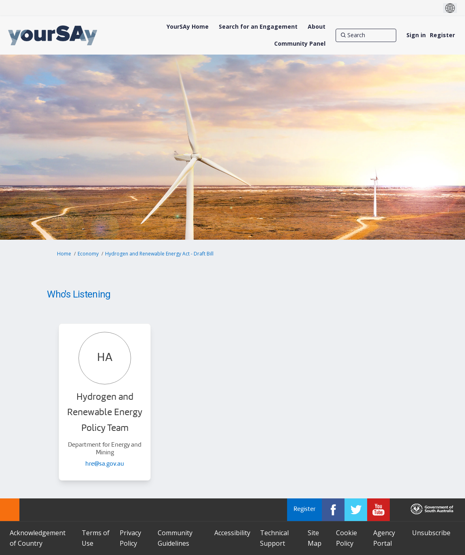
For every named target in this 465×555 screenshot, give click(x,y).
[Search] (366, 35)
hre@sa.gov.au (104, 464)
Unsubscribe (431, 532)
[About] (317, 26)
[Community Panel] (300, 43)
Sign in (416, 35)
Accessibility (232, 532)
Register (442, 35)
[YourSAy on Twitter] (356, 509)
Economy (88, 253)
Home (64, 253)
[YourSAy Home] (188, 26)
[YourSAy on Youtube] (378, 509)
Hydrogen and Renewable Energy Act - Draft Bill (159, 253)
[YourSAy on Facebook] (333, 509)
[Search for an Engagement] (258, 26)
